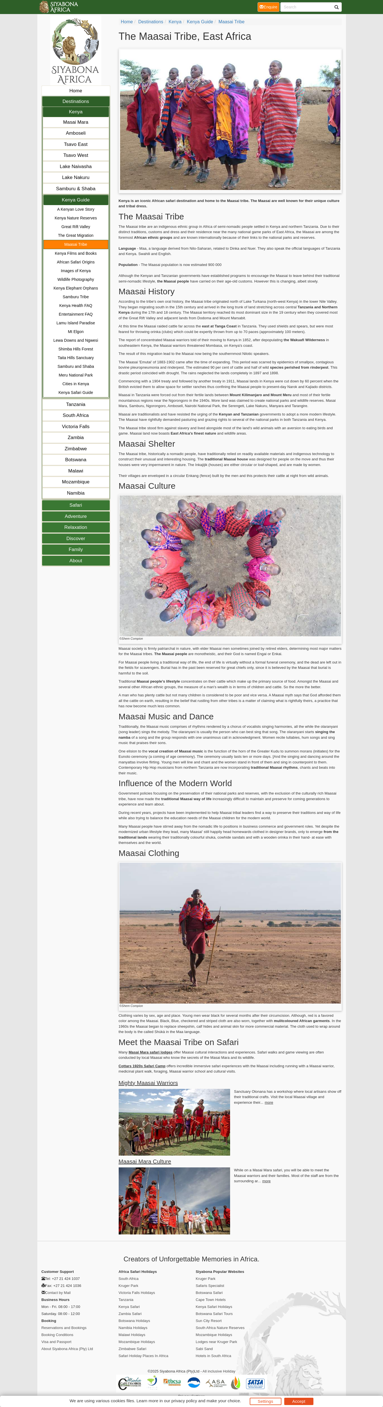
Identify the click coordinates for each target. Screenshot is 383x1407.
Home (75, 90)
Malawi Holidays (132, 1335)
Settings (265, 1401)
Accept (298, 1401)
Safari (75, 505)
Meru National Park (76, 375)
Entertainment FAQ (76, 314)
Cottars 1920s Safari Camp (142, 1066)
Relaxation (75, 527)
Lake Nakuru (76, 177)
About (76, 560)
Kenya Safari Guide (75, 392)
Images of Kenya (76, 270)
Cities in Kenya (76, 384)
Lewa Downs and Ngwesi (75, 340)
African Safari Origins (76, 262)
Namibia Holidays (133, 1328)
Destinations (76, 101)
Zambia (76, 437)
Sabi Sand (204, 1349)
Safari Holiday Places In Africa (143, 1356)
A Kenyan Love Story (76, 209)
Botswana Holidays (134, 1321)
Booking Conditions (58, 1335)
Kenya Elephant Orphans (76, 288)
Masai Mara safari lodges (150, 1052)
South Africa (76, 415)
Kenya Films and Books (76, 253)
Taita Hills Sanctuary (76, 357)
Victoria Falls (76, 426)
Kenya (76, 111)
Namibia (75, 493)
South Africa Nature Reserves (220, 1328)
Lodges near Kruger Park (216, 1342)
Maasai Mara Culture (145, 1161)
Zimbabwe (76, 448)
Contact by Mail (58, 1293)
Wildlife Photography (76, 279)
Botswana (75, 459)
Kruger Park (128, 1286)
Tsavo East (76, 144)
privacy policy (184, 1400)
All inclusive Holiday (219, 1371)
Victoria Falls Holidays (137, 1293)
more (269, 1102)
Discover (75, 538)
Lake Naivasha (76, 166)
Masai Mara (75, 122)
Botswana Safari (209, 1293)
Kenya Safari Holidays (214, 1307)
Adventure (76, 516)
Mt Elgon (76, 331)
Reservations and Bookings (64, 1328)
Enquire (269, 6)
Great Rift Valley (75, 226)
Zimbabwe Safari (132, 1349)
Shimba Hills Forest (75, 349)
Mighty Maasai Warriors (148, 1083)
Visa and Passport (57, 1342)
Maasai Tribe (75, 244)
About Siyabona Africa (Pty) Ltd (67, 1349)
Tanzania (76, 404)
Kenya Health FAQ (75, 305)
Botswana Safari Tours (214, 1314)
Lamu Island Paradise (75, 323)
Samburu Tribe (76, 297)
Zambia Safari (130, 1314)
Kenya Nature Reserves (76, 218)
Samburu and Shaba (76, 366)
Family (76, 549)
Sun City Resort (209, 1321)
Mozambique (76, 482)
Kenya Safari (129, 1307)
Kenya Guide (76, 200)
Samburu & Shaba (75, 188)
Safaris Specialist (210, 1286)
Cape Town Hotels (211, 1300)
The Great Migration (75, 235)
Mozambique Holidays (137, 1342)
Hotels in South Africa (213, 1356)
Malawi (75, 471)
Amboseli (76, 133)
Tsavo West (75, 155)
